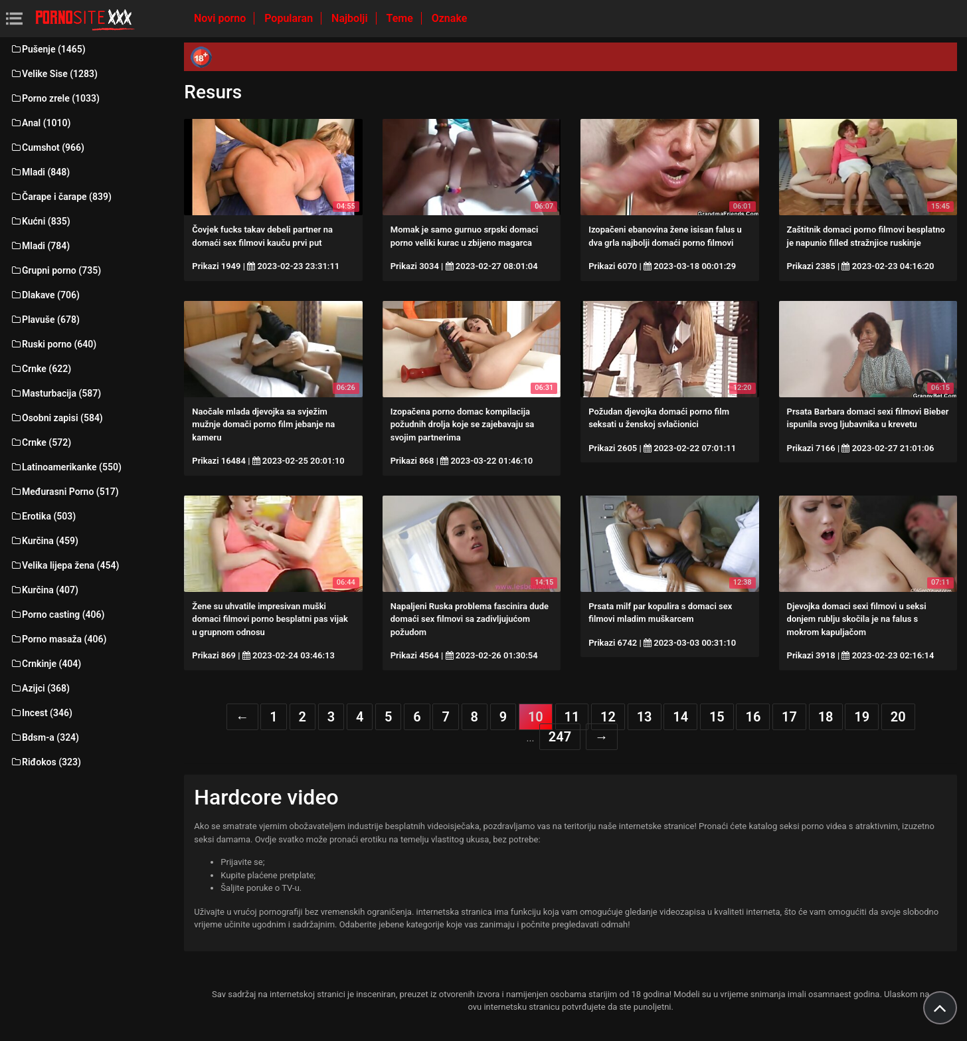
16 (752, 717)
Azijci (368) (40, 688)
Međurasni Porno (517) (64, 491)
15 (717, 717)
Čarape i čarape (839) (61, 196)
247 (560, 737)
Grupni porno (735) (55, 270)
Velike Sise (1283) (54, 73)
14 (680, 717)
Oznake (450, 18)
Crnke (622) (40, 368)
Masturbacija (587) (55, 393)
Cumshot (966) (47, 147)
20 (898, 717)
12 (608, 717)
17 (789, 717)
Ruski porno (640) (53, 344)
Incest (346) (41, 713)
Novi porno (221, 18)
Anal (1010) (40, 123)
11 (572, 717)
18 (826, 717)
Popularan (289, 18)
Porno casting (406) (57, 614)
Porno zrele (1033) (55, 98)
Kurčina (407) (44, 590)
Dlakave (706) (45, 295)
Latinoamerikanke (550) (66, 467)
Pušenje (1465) (48, 49)
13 (644, 717)
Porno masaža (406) (58, 639)
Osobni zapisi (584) (56, 418)
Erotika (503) (43, 516)
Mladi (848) (40, 172)
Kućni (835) (40, 221)
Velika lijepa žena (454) (64, 565)
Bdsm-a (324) (44, 737)
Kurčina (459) (44, 540)
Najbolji (350, 18)
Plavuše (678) (45, 319)
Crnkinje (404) (45, 663)
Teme (401, 18)
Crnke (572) (40, 442)
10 (535, 717)
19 (861, 717)
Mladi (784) (40, 245)
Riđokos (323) (45, 762)
